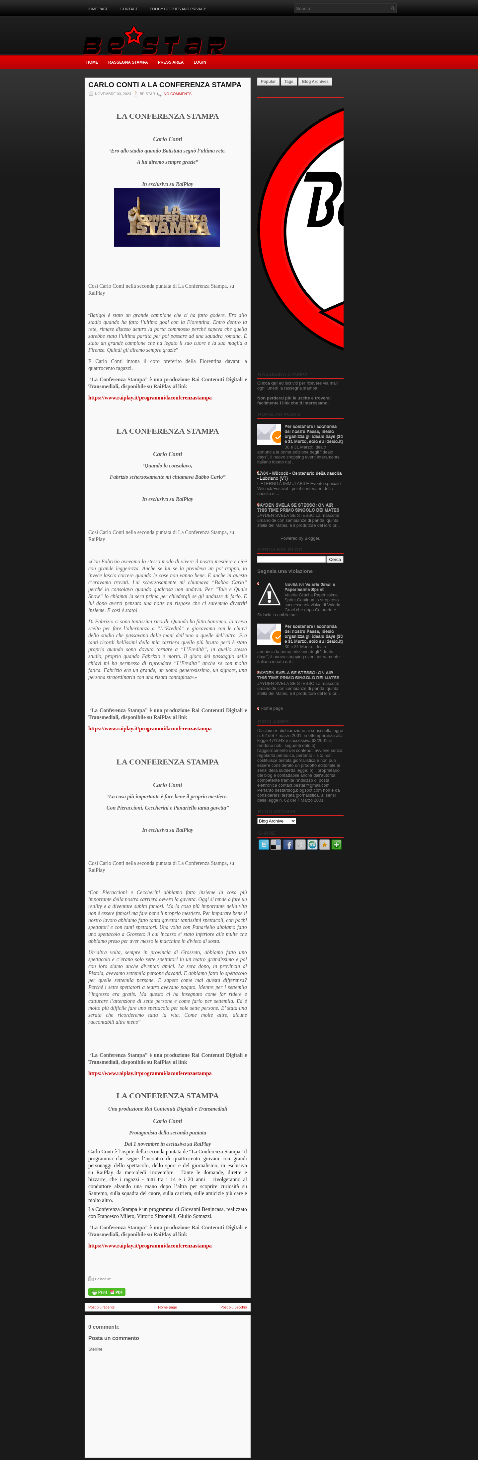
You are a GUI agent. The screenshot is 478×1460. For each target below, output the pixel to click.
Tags (288, 81)
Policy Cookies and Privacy (178, 9)
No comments (178, 94)
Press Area (171, 62)
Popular (268, 81)
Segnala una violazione (285, 571)
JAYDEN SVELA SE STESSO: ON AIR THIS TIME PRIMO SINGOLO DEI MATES (298, 507)
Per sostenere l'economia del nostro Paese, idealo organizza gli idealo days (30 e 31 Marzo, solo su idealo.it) (313, 434)
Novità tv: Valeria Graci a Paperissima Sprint (309, 587)
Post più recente (101, 1307)
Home (92, 62)
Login (200, 62)
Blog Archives (315, 81)
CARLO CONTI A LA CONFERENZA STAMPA (165, 85)
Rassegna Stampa (128, 62)
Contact (129, 9)
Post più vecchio (233, 1307)
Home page (98, 9)
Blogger (311, 538)
